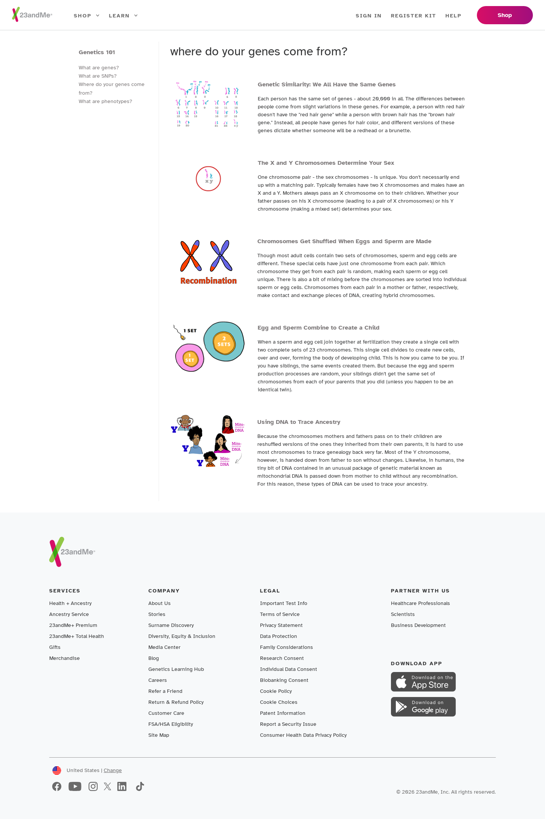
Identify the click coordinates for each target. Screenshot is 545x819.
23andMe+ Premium (73, 625)
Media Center (164, 647)
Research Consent (282, 658)
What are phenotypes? (105, 101)
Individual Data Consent (288, 669)
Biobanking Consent (284, 680)
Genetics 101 (97, 52)
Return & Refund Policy (176, 702)
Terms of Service (280, 614)
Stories (156, 614)
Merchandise (64, 658)
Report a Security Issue (288, 724)
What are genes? (99, 67)
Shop (87, 16)
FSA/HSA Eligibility (170, 724)
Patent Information (282, 713)
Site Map (158, 735)
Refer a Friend (165, 691)
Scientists (403, 614)
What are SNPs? (98, 76)
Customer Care (166, 713)
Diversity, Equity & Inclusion (181, 636)
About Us (159, 603)
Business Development (418, 625)
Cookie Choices (278, 702)
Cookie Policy (276, 691)
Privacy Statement (281, 625)
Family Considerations (286, 647)
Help (453, 16)
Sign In (369, 16)
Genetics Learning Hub (176, 669)
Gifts (55, 647)
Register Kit (413, 16)
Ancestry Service (69, 614)
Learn (123, 16)
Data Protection (278, 636)
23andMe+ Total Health (76, 636)
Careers (157, 680)
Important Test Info (283, 603)
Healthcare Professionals (420, 603)
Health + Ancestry (70, 603)
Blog (153, 658)
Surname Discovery (171, 625)
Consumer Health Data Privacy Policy (303, 735)
